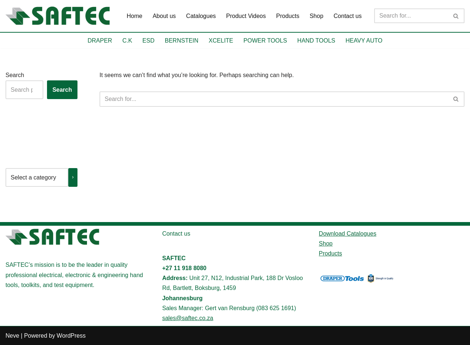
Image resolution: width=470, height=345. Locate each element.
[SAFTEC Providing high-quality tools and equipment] (60, 16)
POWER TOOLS (265, 40)
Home (134, 16)
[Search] (411, 15)
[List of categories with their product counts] (37, 177)
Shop (316, 16)
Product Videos (246, 16)
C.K (127, 40)
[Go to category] (72, 177)
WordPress (71, 336)
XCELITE (221, 40)
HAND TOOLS (316, 40)
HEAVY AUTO (364, 40)
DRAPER (100, 40)
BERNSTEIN (182, 40)
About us (164, 16)
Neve (12, 336)
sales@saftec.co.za (187, 318)
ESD (148, 40)
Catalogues (201, 16)
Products (287, 16)
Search (15, 75)
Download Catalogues (347, 233)
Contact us (348, 16)
